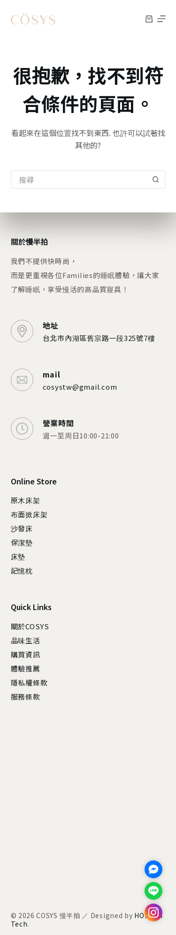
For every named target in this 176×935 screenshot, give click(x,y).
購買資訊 (25, 654)
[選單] (161, 19)
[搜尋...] (79, 179)
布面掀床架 (29, 514)
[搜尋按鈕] (156, 179)
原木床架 (25, 500)
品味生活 (25, 640)
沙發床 (22, 528)
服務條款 (25, 696)
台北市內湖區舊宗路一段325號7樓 (99, 338)
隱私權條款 (29, 682)
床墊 (18, 556)
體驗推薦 (25, 668)
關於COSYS (30, 626)
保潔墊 (22, 542)
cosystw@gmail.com (80, 387)
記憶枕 (22, 570)
